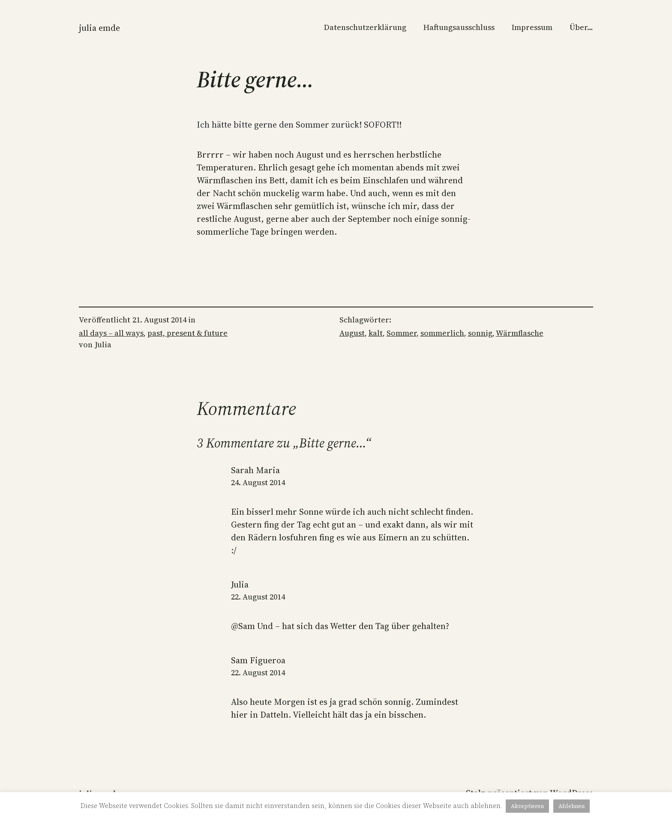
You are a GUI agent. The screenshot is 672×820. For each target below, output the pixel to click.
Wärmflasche (519, 333)
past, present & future (187, 333)
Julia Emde (99, 28)
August (352, 333)
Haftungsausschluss (459, 27)
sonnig (480, 333)
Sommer (402, 333)
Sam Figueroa (258, 660)
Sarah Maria (255, 470)
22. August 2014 (258, 596)
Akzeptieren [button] (527, 806)
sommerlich (442, 333)
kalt (376, 333)
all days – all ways (111, 333)
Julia (240, 584)
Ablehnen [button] (571, 806)
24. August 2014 (258, 482)
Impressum (532, 27)
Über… (581, 27)
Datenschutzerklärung (365, 27)
